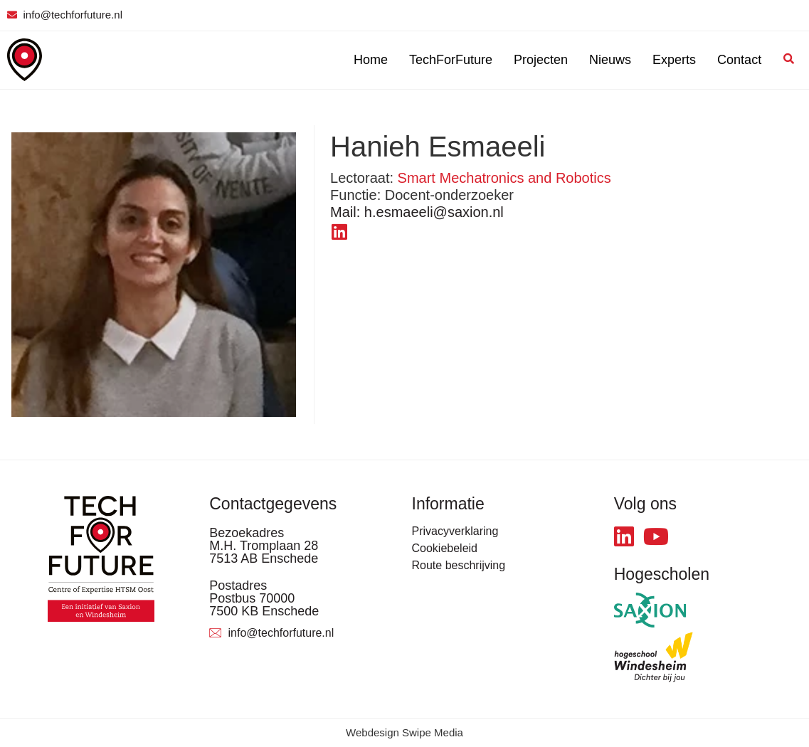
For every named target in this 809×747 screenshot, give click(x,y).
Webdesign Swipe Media (404, 732)
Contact (739, 60)
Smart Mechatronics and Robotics (504, 178)
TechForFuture (450, 60)
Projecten (541, 60)
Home (371, 60)
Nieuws (610, 60)
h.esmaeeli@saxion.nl (417, 212)
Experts (674, 60)
